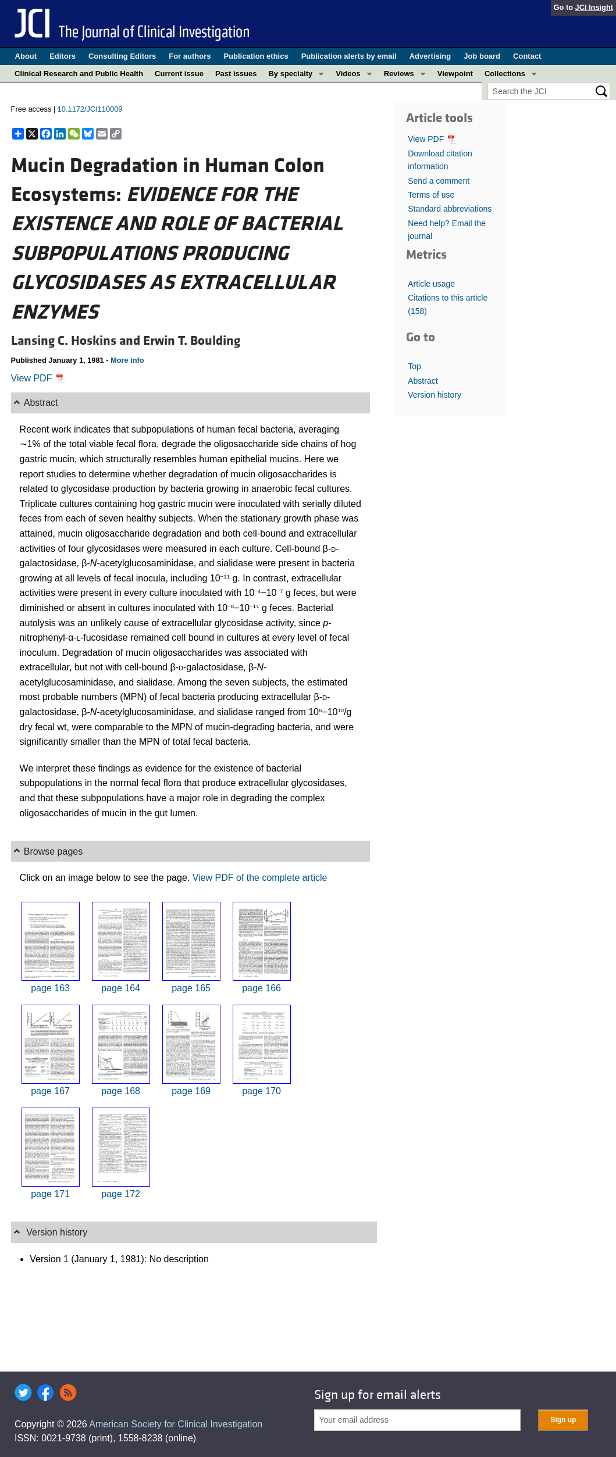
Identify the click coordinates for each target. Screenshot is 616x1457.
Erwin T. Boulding (191, 341)
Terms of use (431, 194)
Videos (348, 73)
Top (414, 366)
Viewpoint (455, 73)
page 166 (261, 988)
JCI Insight (594, 7)
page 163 (50, 988)
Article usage (431, 283)
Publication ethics (255, 56)
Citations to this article (447, 304)
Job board (482, 56)
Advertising (430, 56)
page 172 (120, 1194)
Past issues (236, 73)
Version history (434, 394)
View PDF (38, 378)
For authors (190, 56)
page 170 (261, 1091)
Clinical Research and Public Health (79, 73)
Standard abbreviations (450, 208)
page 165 (191, 988)
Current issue (179, 73)
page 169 (191, 1091)
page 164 (120, 988)
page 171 (50, 1194)
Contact (527, 56)
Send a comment (438, 180)
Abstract (422, 380)
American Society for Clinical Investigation (175, 1424)
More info (127, 360)
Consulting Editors (122, 56)
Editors (62, 56)
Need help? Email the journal (447, 230)
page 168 (120, 1091)
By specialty (290, 73)
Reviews (399, 73)
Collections (505, 73)
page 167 (50, 1091)
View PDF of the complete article (260, 878)
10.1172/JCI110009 (90, 109)
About (26, 56)
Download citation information (440, 160)
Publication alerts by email (349, 56)
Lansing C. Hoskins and (77, 341)
